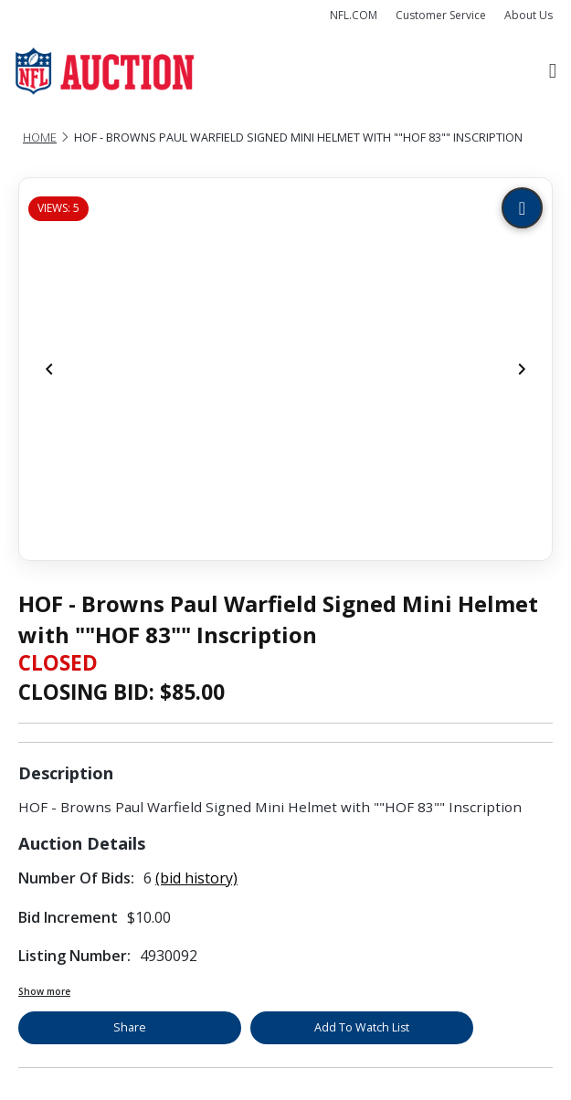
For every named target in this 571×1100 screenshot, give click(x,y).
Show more (44, 991)
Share (129, 1027)
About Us (528, 15)
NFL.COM (353, 15)
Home (40, 137)
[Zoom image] (522, 207)
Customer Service (441, 15)
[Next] (521, 369)
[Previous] (49, 369)
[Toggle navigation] (552, 71)
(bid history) (196, 878)
